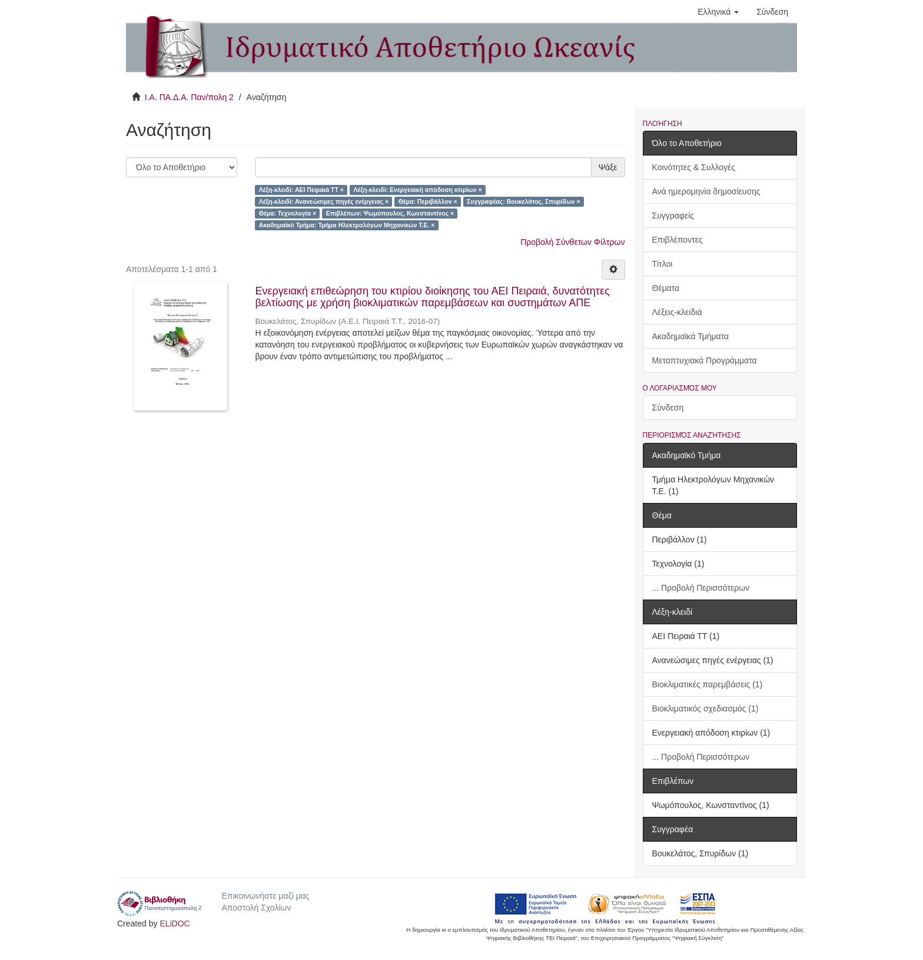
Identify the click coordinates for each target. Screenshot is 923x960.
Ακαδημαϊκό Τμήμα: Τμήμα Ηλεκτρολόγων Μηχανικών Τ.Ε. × (347, 225)
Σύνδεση (668, 407)
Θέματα (666, 288)
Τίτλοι (662, 264)
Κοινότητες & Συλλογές (693, 167)
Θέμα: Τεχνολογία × (288, 213)
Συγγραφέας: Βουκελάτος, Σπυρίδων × (523, 201)
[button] (718, 12)
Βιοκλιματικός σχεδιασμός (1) (705, 708)
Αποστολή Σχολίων (256, 907)
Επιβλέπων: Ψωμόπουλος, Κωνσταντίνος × (390, 213)
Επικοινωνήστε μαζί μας (265, 896)
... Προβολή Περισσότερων (701, 587)
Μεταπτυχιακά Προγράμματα (704, 360)
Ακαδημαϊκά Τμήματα (690, 336)
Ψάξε (608, 167)
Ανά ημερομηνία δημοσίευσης (706, 191)
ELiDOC (175, 923)
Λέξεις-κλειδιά (677, 312)
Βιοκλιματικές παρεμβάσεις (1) (707, 684)
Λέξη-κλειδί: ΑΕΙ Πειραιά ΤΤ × (301, 189)
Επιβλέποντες (677, 239)
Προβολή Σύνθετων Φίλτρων (572, 242)
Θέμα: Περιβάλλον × (428, 201)
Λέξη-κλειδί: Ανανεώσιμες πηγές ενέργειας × (324, 201)
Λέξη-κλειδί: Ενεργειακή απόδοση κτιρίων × (417, 189)
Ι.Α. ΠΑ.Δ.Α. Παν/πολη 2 (189, 97)
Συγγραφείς (673, 215)
